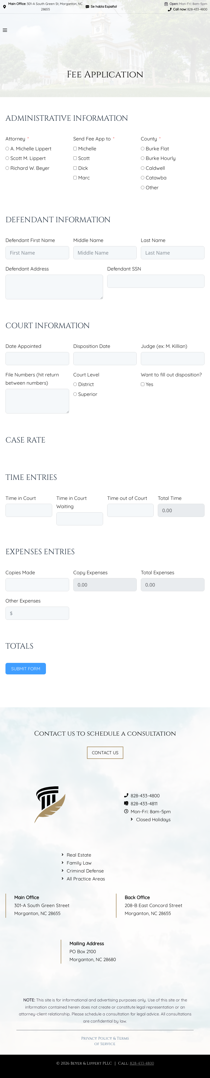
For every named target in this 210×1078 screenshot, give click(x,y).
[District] (75, 384)
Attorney (15, 139)
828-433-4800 (142, 1063)
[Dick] (75, 168)
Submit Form (25, 668)
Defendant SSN (124, 269)
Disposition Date (91, 346)
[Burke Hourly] (142, 158)
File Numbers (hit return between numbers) (32, 378)
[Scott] (75, 158)
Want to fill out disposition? (171, 374)
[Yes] (142, 384)
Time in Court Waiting (71, 502)
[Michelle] (75, 148)
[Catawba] (142, 177)
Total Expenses (157, 572)
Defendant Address (27, 269)
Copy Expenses (90, 572)
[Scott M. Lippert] (7, 158)
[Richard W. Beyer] (7, 168)
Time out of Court (127, 498)
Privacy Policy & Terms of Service (105, 1041)
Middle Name (88, 240)
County (149, 139)
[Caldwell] (142, 168)
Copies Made (20, 572)
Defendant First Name (30, 240)
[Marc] (75, 177)
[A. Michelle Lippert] (7, 148)
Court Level (86, 374)
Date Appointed (23, 346)
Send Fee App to (92, 139)
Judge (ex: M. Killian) (164, 346)
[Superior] (75, 394)
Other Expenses (22, 601)
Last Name (153, 240)
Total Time (170, 498)
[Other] (142, 187)
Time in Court (20, 498)
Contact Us (105, 752)
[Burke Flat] (142, 148)
